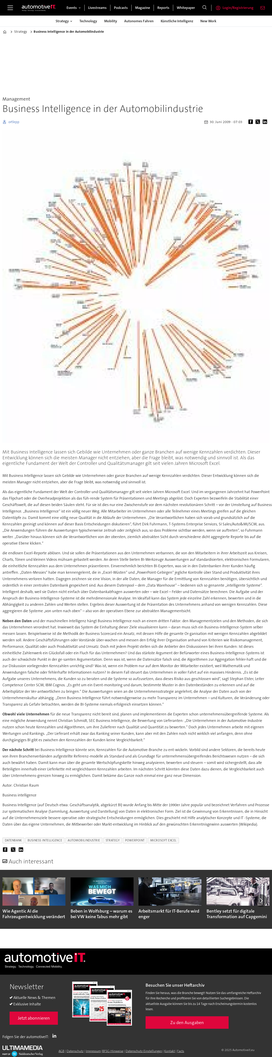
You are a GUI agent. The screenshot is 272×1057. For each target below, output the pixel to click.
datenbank (13, 840)
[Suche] (204, 7)
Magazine (142, 7)
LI (55, 1036)
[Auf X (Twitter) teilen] (258, 122)
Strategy (62, 21)
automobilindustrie (84, 840)
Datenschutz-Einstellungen (144, 1051)
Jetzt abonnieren (34, 1018)
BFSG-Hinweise (112, 1051)
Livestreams (97, 7)
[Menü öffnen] (10, 7)
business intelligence (45, 840)
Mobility (110, 21)
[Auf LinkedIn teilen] (265, 122)
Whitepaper (186, 7)
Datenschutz (75, 1051)
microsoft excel (163, 840)
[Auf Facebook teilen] (251, 122)
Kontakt (169, 1051)
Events (72, 7)
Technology (88, 21)
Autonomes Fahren (139, 21)
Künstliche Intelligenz (177, 21)
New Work (208, 21)
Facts (180, 1051)
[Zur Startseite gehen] (39, 8)
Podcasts (121, 7)
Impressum (93, 1051)
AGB (61, 1051)
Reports (163, 7)
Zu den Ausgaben (187, 1022)
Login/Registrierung (238, 7)
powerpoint (134, 840)
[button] (261, 900)
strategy (113, 840)
